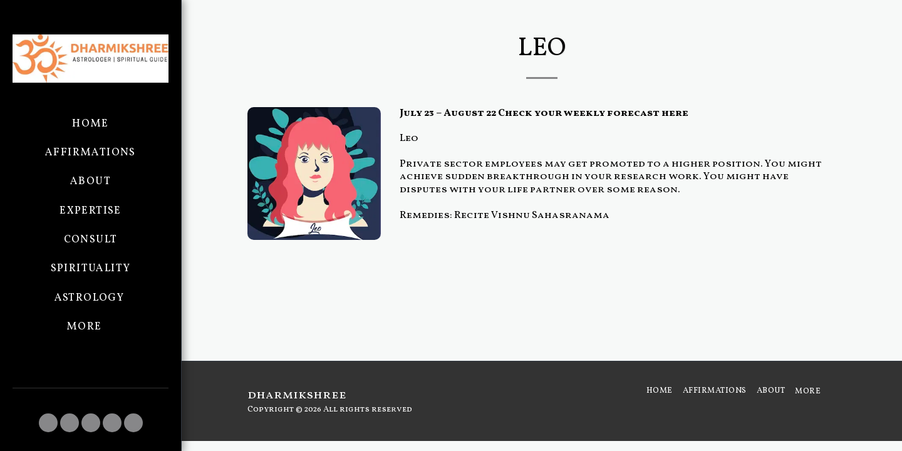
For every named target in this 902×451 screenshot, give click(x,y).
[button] (48, 422)
